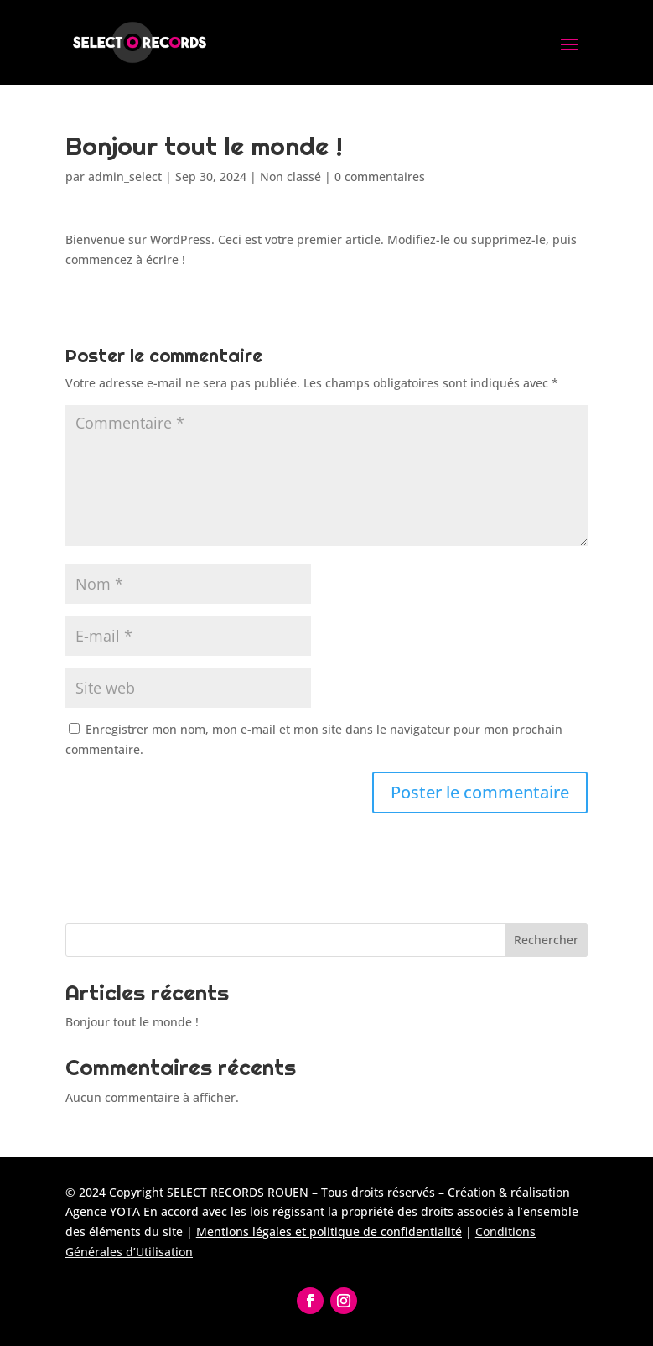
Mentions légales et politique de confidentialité (329, 1231)
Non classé (290, 176)
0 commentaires (379, 176)
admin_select (125, 176)
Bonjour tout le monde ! (132, 1022)
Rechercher (546, 940)
